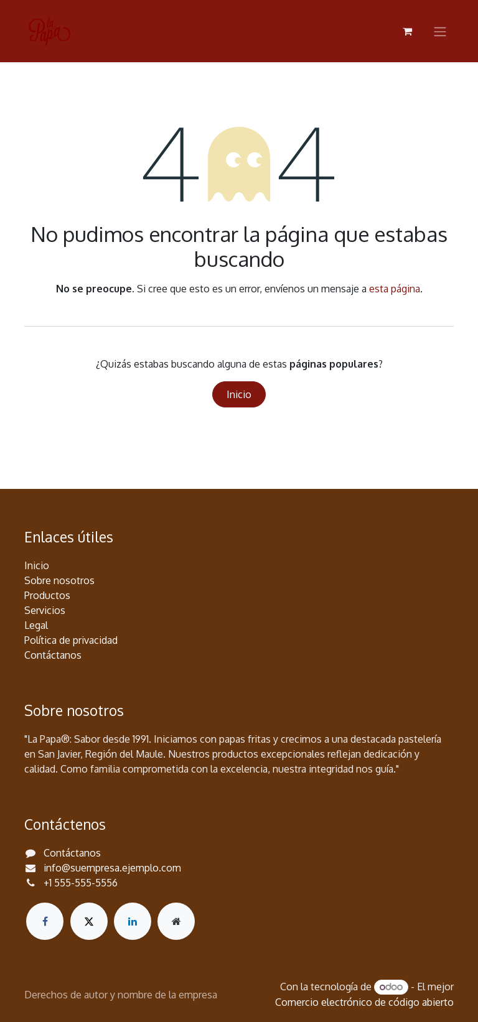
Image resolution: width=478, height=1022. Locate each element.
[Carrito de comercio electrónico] (407, 31)
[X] (89, 921)
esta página (394, 288)
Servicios (44, 610)
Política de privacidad (71, 640)
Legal (36, 625)
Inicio (239, 394)
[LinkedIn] (132, 921)
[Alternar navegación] (440, 31)
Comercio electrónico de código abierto (364, 1002)
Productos (47, 595)
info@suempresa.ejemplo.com (112, 868)
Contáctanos (53, 655)
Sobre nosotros (59, 580)
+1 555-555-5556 (81, 882)
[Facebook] (44, 921)
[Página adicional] (176, 921)
